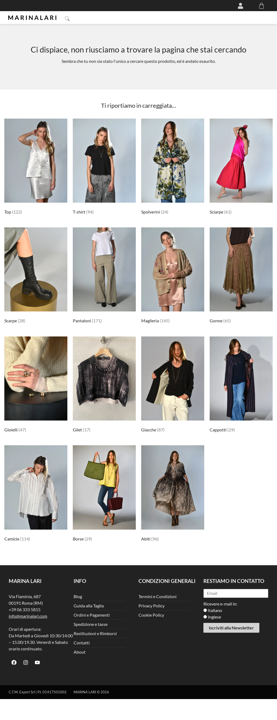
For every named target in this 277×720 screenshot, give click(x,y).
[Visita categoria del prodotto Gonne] (241, 276)
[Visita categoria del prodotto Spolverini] (172, 168)
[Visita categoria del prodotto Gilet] (104, 385)
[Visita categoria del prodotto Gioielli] (35, 385)
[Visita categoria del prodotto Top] (35, 168)
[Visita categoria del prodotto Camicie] (35, 494)
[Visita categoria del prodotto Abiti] (172, 494)
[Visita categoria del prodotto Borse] (104, 494)
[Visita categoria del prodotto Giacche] (172, 385)
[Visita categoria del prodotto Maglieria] (172, 276)
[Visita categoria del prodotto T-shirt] (104, 168)
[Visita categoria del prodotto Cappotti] (241, 385)
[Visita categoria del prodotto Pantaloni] (104, 276)
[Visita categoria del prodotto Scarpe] (35, 276)
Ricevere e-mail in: (220, 603)
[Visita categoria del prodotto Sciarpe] (241, 168)
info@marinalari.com (28, 616)
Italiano (215, 610)
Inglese (214, 616)
